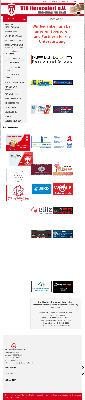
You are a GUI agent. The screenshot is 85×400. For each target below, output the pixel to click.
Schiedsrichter (12, 103)
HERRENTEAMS (11, 31)
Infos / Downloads (14, 82)
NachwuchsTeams (13, 36)
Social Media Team (13, 68)
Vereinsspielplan (13, 98)
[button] (15, 19)
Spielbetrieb (14, 63)
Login (74, 1)
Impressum (65, 1)
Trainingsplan (12, 94)
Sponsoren (10, 107)
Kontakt (54, 1)
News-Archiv (11, 112)
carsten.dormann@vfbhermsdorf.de (56, 326)
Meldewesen (14, 58)
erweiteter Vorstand (12, 52)
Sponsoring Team (12, 75)
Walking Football (14, 40)
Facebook (44, 1)
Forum (8, 116)
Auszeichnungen (13, 121)
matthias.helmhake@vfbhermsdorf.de (56, 320)
